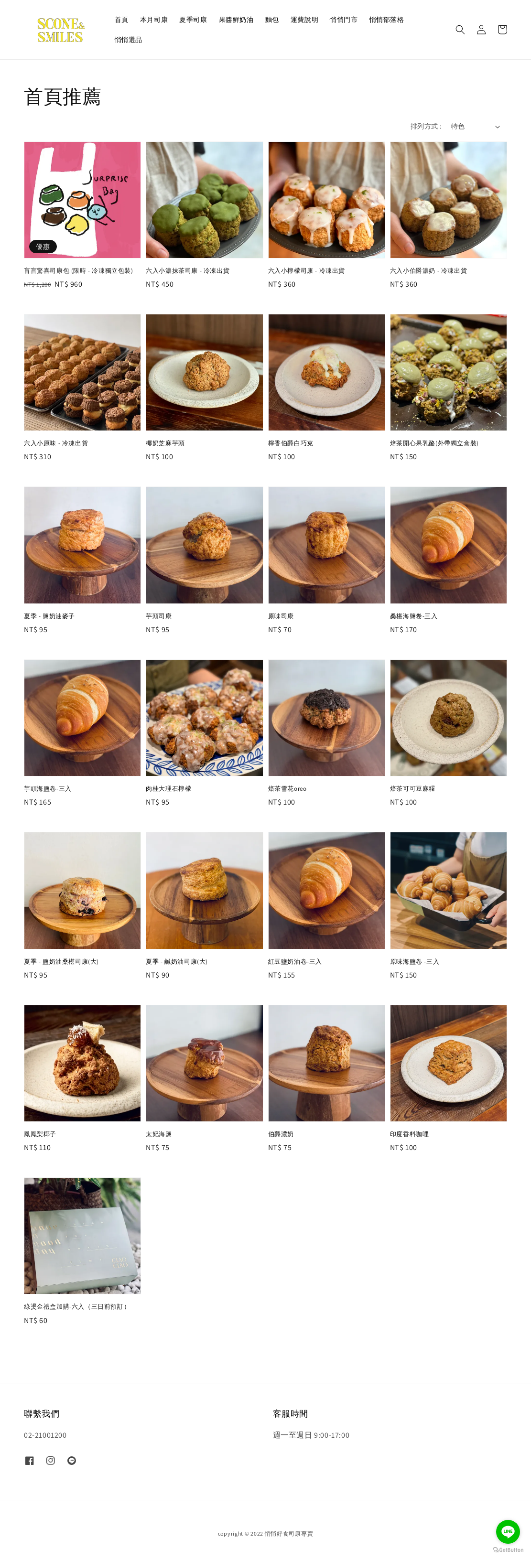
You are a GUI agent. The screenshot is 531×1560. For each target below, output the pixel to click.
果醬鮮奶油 (236, 19)
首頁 (122, 19)
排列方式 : (426, 126)
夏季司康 (193, 19)
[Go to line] (508, 1532)
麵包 (272, 19)
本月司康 (154, 19)
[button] (460, 29)
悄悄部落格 (386, 19)
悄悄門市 (344, 19)
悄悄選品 (128, 39)
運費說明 (304, 19)
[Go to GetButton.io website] (508, 1550)
